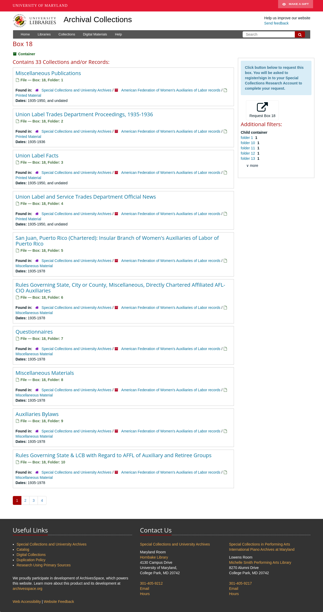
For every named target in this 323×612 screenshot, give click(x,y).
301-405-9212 (151, 583)
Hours (145, 594)
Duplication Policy (31, 560)
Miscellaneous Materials (45, 372)
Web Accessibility (27, 601)
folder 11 (248, 148)
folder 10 (248, 143)
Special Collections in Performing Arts (259, 544)
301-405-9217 (240, 583)
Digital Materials (95, 34)
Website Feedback (59, 601)
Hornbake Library (154, 557)
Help (118, 34)
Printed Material (28, 95)
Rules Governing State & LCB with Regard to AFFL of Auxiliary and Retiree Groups (114, 455)
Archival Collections (98, 19)
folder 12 (248, 153)
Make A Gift (295, 5)
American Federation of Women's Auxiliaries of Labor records (170, 90)
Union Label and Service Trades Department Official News (86, 196)
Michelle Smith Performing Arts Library (260, 562)
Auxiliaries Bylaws (37, 414)
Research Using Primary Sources (44, 565)
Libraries (44, 34)
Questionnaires (34, 331)
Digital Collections (31, 555)
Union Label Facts (37, 155)
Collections (66, 34)
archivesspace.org (28, 588)
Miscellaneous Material (34, 266)
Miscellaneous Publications (48, 73)
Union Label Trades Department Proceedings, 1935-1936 (84, 114)
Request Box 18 (262, 110)
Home (25, 34)
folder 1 (247, 138)
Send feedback (276, 23)
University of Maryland (40, 6)
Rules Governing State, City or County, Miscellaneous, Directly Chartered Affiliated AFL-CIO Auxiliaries (120, 287)
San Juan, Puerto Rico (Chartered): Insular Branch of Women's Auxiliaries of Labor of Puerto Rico (117, 240)
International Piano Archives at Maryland (262, 549)
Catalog (23, 549)
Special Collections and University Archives (76, 90)
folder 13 (248, 158)
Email (144, 588)
